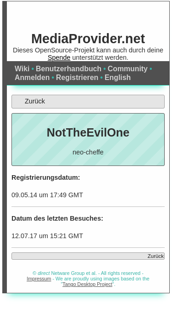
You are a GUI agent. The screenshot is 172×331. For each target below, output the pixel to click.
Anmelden (32, 77)
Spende (59, 57)
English (118, 77)
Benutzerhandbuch (68, 69)
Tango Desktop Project (87, 284)
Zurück (28, 101)
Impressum (39, 278)
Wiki (22, 69)
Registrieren (77, 77)
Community (128, 69)
